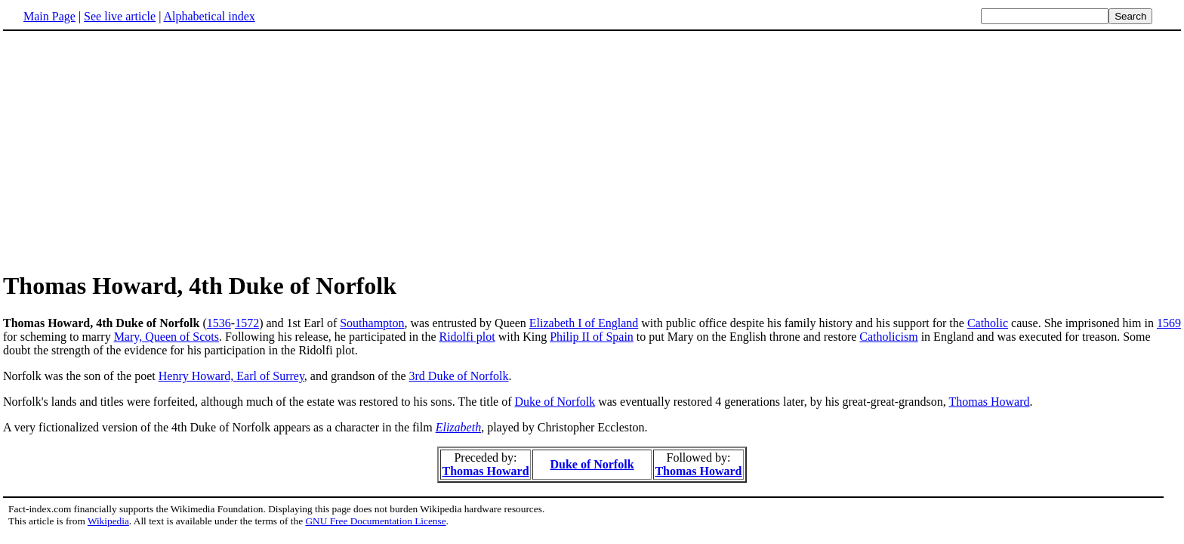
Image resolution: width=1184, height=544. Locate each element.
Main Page (49, 16)
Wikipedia (108, 521)
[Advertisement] (130, 150)
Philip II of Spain (592, 336)
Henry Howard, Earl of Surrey (231, 375)
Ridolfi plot (467, 336)
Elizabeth (458, 427)
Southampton (372, 323)
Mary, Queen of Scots (166, 336)
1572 (247, 323)
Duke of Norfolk (555, 401)
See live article (120, 16)
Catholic (987, 323)
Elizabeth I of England (583, 323)
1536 (219, 323)
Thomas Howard (988, 401)
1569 (1169, 323)
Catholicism (888, 336)
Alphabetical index (208, 16)
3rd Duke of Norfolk (459, 375)
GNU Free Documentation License (375, 521)
